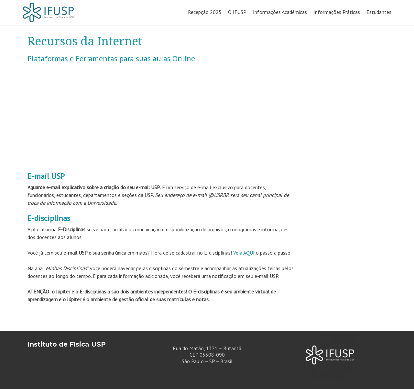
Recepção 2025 (205, 12)
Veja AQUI (244, 252)
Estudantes (378, 12)
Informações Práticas (336, 12)
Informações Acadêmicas (280, 12)
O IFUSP (237, 12)
